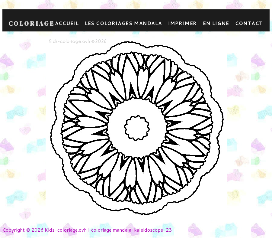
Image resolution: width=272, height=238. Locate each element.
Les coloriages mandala (123, 23)
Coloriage (31, 23)
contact (249, 23)
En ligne (216, 23)
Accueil (67, 23)
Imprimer (182, 23)
